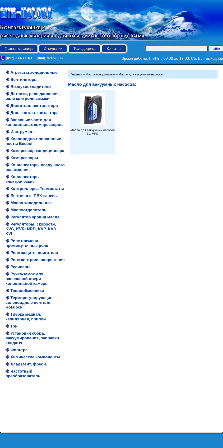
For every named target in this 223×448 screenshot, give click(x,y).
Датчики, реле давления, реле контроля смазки (32, 96)
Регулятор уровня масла (35, 217)
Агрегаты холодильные (33, 72)
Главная (76, 74)
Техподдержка (85, 49)
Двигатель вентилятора (34, 105)
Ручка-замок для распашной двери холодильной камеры (27, 279)
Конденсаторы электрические (22, 179)
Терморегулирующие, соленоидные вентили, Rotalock (29, 302)
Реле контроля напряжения (37, 260)
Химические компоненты (35, 357)
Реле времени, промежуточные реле (26, 243)
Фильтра (19, 350)
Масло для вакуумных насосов (141, 74)
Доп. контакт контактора (34, 113)
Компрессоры (24, 158)
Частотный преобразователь (22, 373)
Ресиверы (20, 267)
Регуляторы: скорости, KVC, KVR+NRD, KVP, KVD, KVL (31, 229)
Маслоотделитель (28, 210)
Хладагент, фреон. (28, 364)
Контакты (114, 49)
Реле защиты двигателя (34, 252)
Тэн (14, 326)
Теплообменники (27, 290)
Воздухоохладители (30, 86)
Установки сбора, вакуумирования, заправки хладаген (32, 338)
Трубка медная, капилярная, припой (25, 316)
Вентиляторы (23, 79)
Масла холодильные (31, 203)
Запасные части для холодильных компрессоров (34, 122)
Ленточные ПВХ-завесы (34, 196)
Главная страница (19, 49)
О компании (53, 49)
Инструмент (22, 131)
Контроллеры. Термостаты (37, 188)
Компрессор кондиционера (37, 150)
